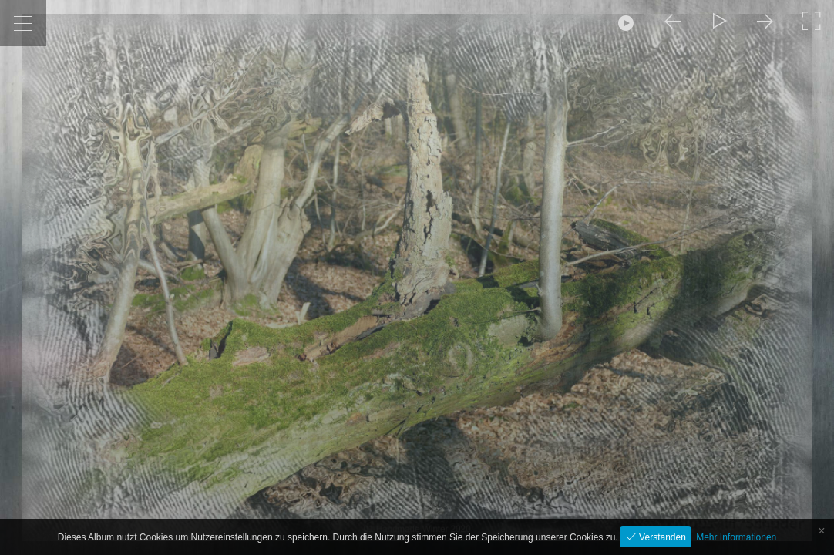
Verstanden (661, 537)
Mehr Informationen (736, 537)
